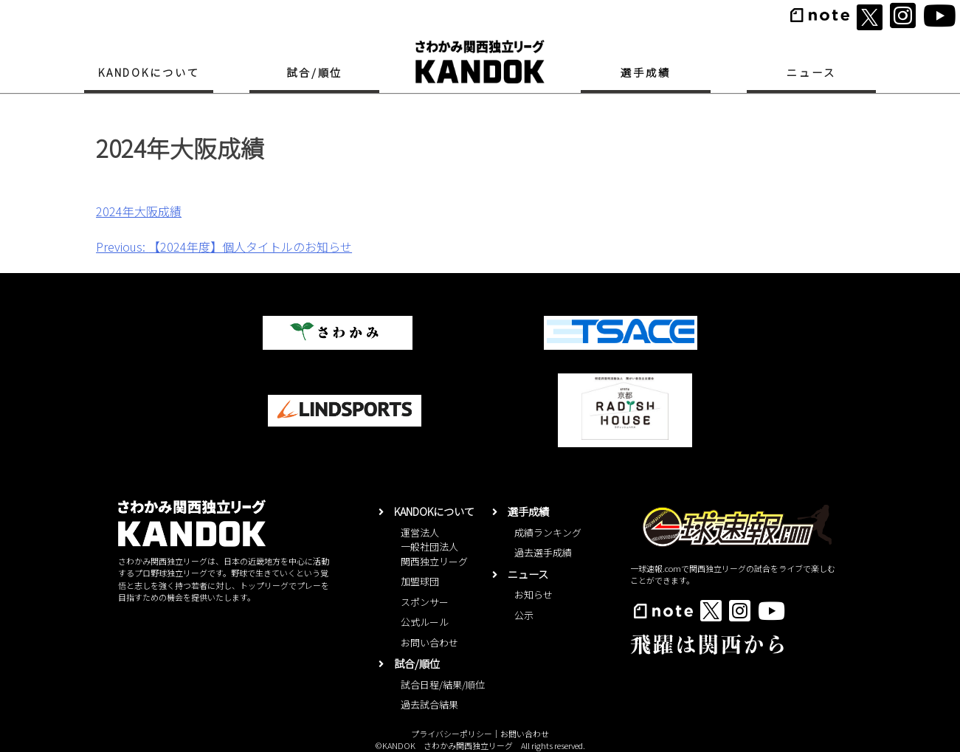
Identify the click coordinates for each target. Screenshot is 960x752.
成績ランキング (547, 532)
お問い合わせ (429, 642)
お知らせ (533, 594)
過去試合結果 (429, 704)
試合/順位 (314, 72)
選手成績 (645, 72)
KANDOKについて (149, 72)
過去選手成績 (543, 552)
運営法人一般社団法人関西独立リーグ (434, 546)
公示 (523, 615)
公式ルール (425, 622)
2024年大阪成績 (139, 211)
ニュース (811, 72)
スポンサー (425, 602)
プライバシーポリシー (451, 733)
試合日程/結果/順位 (443, 684)
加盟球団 (420, 581)
